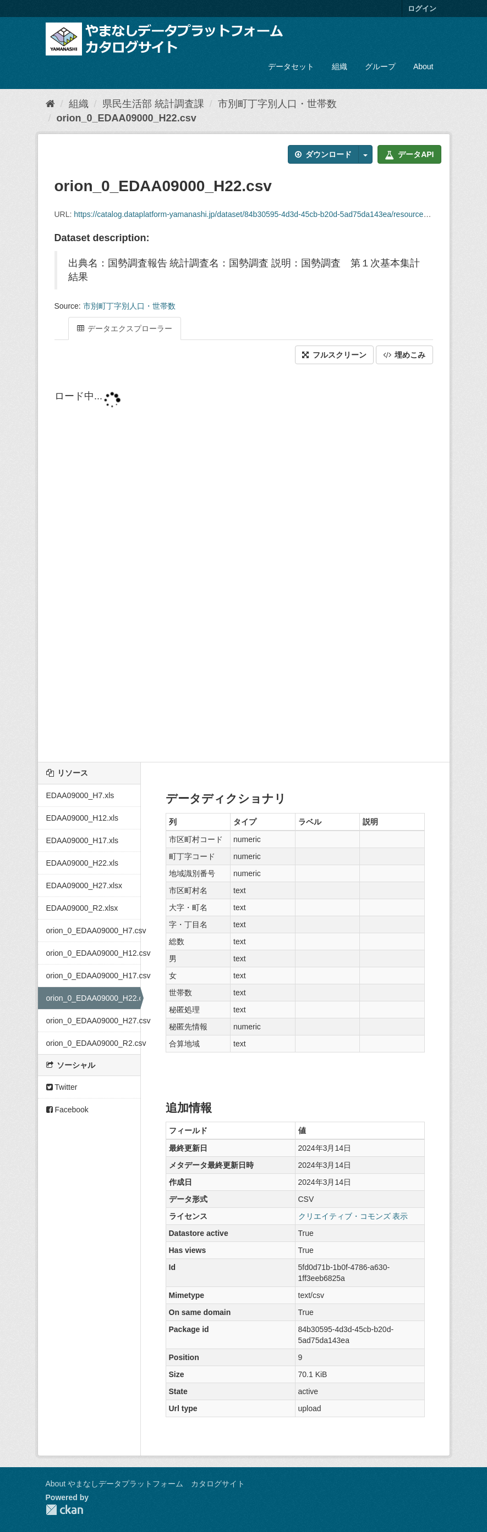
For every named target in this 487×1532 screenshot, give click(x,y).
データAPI (409, 154)
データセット (291, 66)
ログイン (422, 8)
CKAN (64, 1510)
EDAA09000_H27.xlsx (84, 885)
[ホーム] (50, 103)
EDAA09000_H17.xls (82, 840)
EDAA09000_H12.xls (82, 818)
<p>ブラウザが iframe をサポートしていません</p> (243, 564)
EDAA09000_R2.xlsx (82, 908)
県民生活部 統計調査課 (153, 103)
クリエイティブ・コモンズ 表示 (353, 1216)
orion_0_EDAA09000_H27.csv (93, 1020)
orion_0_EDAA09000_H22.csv (126, 118)
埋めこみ (404, 354)
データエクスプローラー (125, 328)
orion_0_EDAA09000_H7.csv (93, 930)
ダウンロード (323, 154)
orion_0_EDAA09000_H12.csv (93, 953)
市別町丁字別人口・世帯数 (277, 103)
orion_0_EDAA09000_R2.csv (93, 1043)
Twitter (62, 1087)
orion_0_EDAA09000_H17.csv (93, 975)
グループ (380, 66)
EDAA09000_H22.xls (82, 863)
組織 (339, 66)
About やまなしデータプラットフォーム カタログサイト (145, 1483)
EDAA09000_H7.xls (80, 795)
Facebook (67, 1109)
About (423, 66)
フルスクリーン (334, 354)
